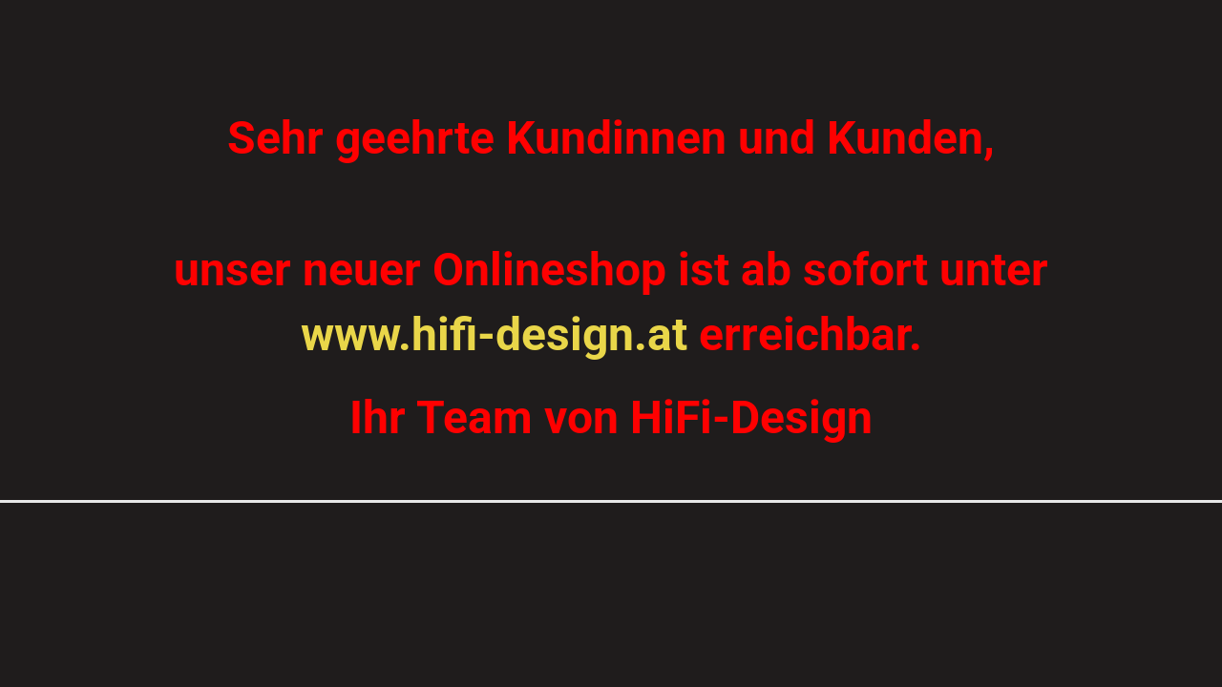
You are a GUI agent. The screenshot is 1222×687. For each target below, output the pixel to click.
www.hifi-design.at (494, 334)
